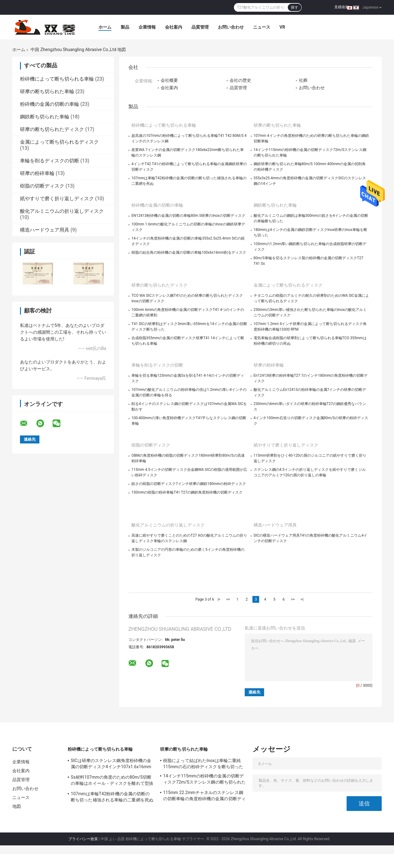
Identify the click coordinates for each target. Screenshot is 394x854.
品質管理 (200, 27)
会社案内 (173, 27)
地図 (16, 806)
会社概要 (169, 80)
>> (293, 599)
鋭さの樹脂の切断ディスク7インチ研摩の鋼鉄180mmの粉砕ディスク (188, 484)
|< (219, 599)
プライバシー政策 (83, 839)
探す (294, 7)
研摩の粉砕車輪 (37, 173)
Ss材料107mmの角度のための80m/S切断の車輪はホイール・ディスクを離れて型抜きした (112, 781)
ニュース (261, 27)
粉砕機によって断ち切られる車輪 (57, 79)
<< (228, 599)
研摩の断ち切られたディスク (52, 129)
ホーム (104, 27)
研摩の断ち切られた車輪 (47, 91)
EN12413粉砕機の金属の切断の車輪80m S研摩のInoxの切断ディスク (188, 215)
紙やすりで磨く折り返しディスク (57, 198)
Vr (282, 27)
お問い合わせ (231, 27)
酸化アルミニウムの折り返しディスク (62, 211)
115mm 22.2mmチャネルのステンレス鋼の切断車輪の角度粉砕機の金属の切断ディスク (204, 796)
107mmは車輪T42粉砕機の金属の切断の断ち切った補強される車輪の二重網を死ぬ (112, 796)
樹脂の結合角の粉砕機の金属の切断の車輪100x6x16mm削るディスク (188, 252)
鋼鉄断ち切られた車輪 (44, 117)
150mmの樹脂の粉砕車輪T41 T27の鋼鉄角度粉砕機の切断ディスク (187, 492)
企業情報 (147, 27)
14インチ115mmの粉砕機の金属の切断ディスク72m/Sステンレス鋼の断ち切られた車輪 (204, 779)
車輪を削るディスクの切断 (49, 161)
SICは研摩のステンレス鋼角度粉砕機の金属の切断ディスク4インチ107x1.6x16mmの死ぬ (111, 764)
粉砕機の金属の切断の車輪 (49, 104)
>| (302, 599)
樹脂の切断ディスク (42, 186)
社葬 (303, 80)
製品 (125, 27)
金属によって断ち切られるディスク (59, 142)
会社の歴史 (240, 80)
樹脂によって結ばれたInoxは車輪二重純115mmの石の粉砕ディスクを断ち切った (203, 763)
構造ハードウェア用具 (44, 230)
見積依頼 (341, 7)
